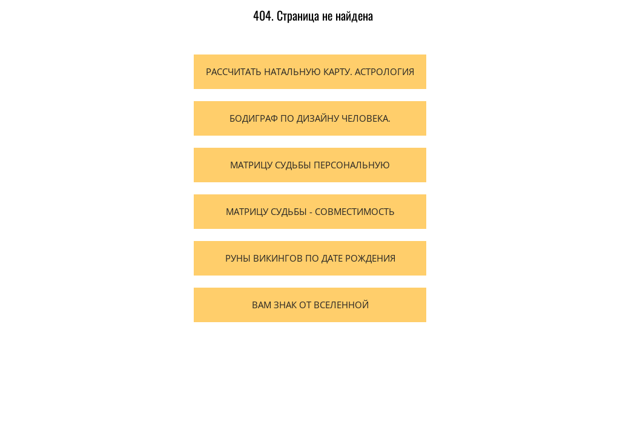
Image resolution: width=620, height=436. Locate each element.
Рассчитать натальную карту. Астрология (310, 71)
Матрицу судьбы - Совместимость (310, 211)
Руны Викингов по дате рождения (310, 258)
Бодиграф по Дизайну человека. (310, 118)
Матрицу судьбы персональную (310, 165)
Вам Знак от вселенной (310, 305)
